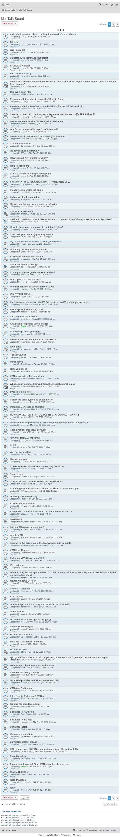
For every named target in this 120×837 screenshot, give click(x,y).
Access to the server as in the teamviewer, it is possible (40, 543)
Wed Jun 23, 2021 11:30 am (50, 537)
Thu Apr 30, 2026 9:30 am (43, 44)
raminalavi (25, 552)
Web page (15, 346)
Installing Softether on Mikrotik (27, 407)
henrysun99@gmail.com (31, 751)
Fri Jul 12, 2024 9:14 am (39, 312)
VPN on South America (22, 503)
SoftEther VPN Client (21, 211)
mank (23, 484)
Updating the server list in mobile (28, 249)
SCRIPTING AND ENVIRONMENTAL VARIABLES (36, 481)
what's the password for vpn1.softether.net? (34, 129)
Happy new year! (19, 459)
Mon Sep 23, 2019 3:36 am (37, 706)
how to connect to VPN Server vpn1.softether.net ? (38, 121)
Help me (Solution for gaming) (26, 641)
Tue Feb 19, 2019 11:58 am (41, 790)
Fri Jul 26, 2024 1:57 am (38, 297)
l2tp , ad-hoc (17, 565)
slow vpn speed (18, 369)
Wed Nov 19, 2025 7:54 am (38, 160)
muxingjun (25, 342)
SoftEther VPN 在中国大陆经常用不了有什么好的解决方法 (40, 181)
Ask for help (16, 596)
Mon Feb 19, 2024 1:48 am (46, 349)
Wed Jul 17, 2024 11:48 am (46, 305)
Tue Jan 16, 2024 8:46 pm (45, 364)
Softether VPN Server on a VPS (27, 558)
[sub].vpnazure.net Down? (24, 150)
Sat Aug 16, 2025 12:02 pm (38, 176)
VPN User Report (19, 550)
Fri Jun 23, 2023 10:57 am (40, 417)
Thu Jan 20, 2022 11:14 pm (40, 499)
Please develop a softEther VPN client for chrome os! (39, 764)
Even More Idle (18, 756)
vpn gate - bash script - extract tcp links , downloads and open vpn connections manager (59, 657)
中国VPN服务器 (18, 354)
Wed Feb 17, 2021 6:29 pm (47, 560)
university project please (23, 742)
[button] (117, 24)
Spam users (16, 474)
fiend (23, 76)
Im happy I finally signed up (25, 197)
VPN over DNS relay (21, 688)
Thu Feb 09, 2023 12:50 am (41, 440)
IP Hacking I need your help (25, 331)
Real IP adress (18, 780)
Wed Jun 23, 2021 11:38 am (50, 522)
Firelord (24, 477)
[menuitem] (5, 5)
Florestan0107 (27, 229)
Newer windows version (23, 580)
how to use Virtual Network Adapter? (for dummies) (38, 136)
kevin (13, 445)
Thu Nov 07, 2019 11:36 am (43, 683)
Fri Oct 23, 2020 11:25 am (43, 591)
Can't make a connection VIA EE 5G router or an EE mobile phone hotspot (50, 302)
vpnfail (23, 461)
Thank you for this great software (28, 429)
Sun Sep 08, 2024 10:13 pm (40, 244)
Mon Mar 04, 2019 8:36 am (55, 751)
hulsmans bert (27, 560)
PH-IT (23, 499)
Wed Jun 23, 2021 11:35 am (50, 530)
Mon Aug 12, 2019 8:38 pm (39, 729)
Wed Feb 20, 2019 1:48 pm (40, 774)
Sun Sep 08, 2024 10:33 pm (40, 237)
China (23, 652)
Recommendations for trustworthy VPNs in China (37, 99)
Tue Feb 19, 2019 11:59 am (41, 782)
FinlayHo (24, 199)
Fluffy (23, 729)
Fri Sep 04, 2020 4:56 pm (40, 599)
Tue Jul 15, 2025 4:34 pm (45, 192)
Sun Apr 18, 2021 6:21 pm (43, 552)
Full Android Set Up (21, 73)
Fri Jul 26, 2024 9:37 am (41, 289)
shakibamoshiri (27, 378)
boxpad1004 (26, 117)
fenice (23, 326)
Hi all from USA (18, 649)
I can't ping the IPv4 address (25, 279)
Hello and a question (21, 734)
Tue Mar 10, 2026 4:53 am (45, 117)
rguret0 (24, 774)
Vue (22, 644)
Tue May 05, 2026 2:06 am (38, 37)
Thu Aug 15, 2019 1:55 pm (44, 722)
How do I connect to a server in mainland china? (36, 227)
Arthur (23, 275)
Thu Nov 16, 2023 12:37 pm (42, 402)
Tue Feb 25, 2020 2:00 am (39, 652)
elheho (24, 568)
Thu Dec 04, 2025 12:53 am (41, 153)
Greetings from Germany (23, 496)
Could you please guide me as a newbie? (32, 272)
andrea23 (25, 214)
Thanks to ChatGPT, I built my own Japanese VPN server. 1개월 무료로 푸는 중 (52, 114)
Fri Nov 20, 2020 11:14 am (41, 577)
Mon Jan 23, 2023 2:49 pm (39, 454)
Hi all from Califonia (21, 634)
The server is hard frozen (24, 316)
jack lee (24, 469)
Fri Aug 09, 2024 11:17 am (39, 275)
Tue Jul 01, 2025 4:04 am (41, 199)
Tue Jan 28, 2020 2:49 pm (42, 668)
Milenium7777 (27, 622)
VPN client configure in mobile (27, 256)
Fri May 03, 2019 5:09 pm (44, 736)
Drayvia (24, 514)
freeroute (25, 668)
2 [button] (113, 24)
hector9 (24, 312)
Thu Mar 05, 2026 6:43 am (39, 132)
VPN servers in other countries (27, 376)
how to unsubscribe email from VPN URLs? (34, 339)
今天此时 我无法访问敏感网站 (25, 438)
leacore (24, 282)
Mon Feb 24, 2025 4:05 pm (41, 207)
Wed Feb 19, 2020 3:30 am (42, 660)
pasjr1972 (25, 583)
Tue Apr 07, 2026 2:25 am (38, 60)
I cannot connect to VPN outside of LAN (32, 286)
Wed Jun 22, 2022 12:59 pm (40, 484)
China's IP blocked (20, 588)
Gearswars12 (26, 192)
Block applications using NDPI (27, 309)
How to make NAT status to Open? (29, 158)
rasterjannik (26, 722)
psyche (24, 599)
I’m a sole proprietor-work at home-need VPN (34, 680)
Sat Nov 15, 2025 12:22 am (38, 168)
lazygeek (24, 660)
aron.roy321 (26, 432)
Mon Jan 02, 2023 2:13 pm (40, 461)
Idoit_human (26, 139)
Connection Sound (20, 143)
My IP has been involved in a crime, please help (36, 241)
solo (22, 37)
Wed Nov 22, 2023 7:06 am (47, 378)
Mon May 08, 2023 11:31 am (42, 425)
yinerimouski (26, 637)
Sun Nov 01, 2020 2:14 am (43, 583)
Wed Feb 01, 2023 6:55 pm (39, 447)
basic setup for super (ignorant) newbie (31, 234)
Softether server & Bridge (24, 264)
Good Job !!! (17, 611)
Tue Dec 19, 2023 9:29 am (47, 409)
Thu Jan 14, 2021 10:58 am (41, 568)
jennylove (25, 675)
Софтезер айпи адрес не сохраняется (31, 399)
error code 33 (17, 50)
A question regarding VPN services (29, 323)
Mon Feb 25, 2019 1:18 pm (40, 766)
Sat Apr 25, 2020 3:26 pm (45, 637)
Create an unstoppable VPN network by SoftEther (37, 466)
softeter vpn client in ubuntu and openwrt (32, 665)
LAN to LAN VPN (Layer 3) (24, 672)
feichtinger (25, 44)
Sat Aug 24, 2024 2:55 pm (43, 259)
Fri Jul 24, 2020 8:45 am (39, 614)
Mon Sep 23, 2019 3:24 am (37, 714)
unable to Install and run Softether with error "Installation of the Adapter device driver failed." (61, 219)
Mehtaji (24, 506)
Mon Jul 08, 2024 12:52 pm (43, 319)
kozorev (24, 402)
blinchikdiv (25, 319)
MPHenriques (27, 491)
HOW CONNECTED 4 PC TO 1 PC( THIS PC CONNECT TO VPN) (44, 414)
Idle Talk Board (12, 18)
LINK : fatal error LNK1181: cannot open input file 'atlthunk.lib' (44, 749)
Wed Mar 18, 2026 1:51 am (38, 86)
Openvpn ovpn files (20, 92)
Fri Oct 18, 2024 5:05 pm (46, 229)
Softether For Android (22, 712)
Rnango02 (25, 759)
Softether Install (19, 727)
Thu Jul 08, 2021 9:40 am (41, 514)
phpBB (51, 835)
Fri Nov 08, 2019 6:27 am (42, 675)
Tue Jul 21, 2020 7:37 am (46, 622)
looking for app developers (25, 704)
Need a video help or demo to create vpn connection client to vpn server (49, 422)
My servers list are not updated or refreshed (34, 204)
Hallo (13, 787)
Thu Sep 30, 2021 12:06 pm (41, 506)
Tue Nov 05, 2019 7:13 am (42, 698)
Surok (23, 252)
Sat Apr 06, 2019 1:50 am (43, 744)
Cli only (14, 42)
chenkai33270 (27, 184)
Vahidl (23, 94)
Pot (22, 706)
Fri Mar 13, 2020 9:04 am (37, 644)
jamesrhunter (26, 305)
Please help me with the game (26, 190)
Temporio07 (26, 146)
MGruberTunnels (28, 522)
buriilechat (25, 744)
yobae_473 (25, 101)
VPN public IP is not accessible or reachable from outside (41, 511)
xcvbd (23, 297)
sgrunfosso (25, 607)
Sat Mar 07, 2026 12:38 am (39, 124)
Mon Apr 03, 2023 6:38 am (44, 432)
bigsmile (24, 425)
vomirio (24, 417)
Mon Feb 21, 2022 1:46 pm (46, 491)
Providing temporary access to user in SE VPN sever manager (44, 488)
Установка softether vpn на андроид (30, 619)
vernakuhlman (27, 349)
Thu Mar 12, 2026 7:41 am (44, 101)
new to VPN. (16, 535)
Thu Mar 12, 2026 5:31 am (39, 109)
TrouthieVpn (26, 364)
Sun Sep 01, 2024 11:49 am (40, 252)
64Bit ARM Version (20, 65)
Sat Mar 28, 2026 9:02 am (38, 68)
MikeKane (25, 591)
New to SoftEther (19, 772)
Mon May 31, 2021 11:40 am (51, 545)
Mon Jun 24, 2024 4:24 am (38, 334)
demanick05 (26, 736)
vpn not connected (20, 452)
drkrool (24, 629)
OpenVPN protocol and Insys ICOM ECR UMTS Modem (40, 604)
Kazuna (24, 357)
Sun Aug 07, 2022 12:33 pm (42, 477)
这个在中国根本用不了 (21, 294)
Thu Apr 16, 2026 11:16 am (38, 52)
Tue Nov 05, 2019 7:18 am (42, 691)
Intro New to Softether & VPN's (27, 696)
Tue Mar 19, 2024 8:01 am (43, 342)
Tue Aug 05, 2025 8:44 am (46, 184)
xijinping (24, 577)
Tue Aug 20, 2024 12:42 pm (38, 267)
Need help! (16, 519)
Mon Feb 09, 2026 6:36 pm (45, 139)
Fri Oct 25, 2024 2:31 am (37, 222)
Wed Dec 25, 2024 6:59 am (43, 214)
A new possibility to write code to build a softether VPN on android (46, 106)
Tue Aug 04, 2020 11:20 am (44, 607)
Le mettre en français (21, 626)
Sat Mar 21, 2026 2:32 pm (38, 76)
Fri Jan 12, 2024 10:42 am (43, 371)
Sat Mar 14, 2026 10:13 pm (40, 94)
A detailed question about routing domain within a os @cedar (43, 34)
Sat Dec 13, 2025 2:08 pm (44, 146)
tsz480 (23, 440)
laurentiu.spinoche (28, 545)
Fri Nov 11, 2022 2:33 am (40, 469)
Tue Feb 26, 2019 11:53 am (44, 759)
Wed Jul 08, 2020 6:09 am (40, 629)
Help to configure (19, 165)
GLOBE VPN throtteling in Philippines (30, 173)
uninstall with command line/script (29, 58)
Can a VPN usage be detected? (27, 527)
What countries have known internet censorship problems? (42, 384)
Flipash (24, 782)
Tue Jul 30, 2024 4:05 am (40, 282)
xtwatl (23, 237)
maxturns (25, 289)
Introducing (16, 361)
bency (23, 454)
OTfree (24, 153)
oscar (23, 109)
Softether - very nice (21, 719)
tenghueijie (25, 259)
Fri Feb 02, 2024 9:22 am (40, 357)
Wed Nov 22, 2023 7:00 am (47, 394)
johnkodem (25, 371)
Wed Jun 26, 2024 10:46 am (41, 326)
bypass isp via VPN (20, 392)
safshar (24, 207)
